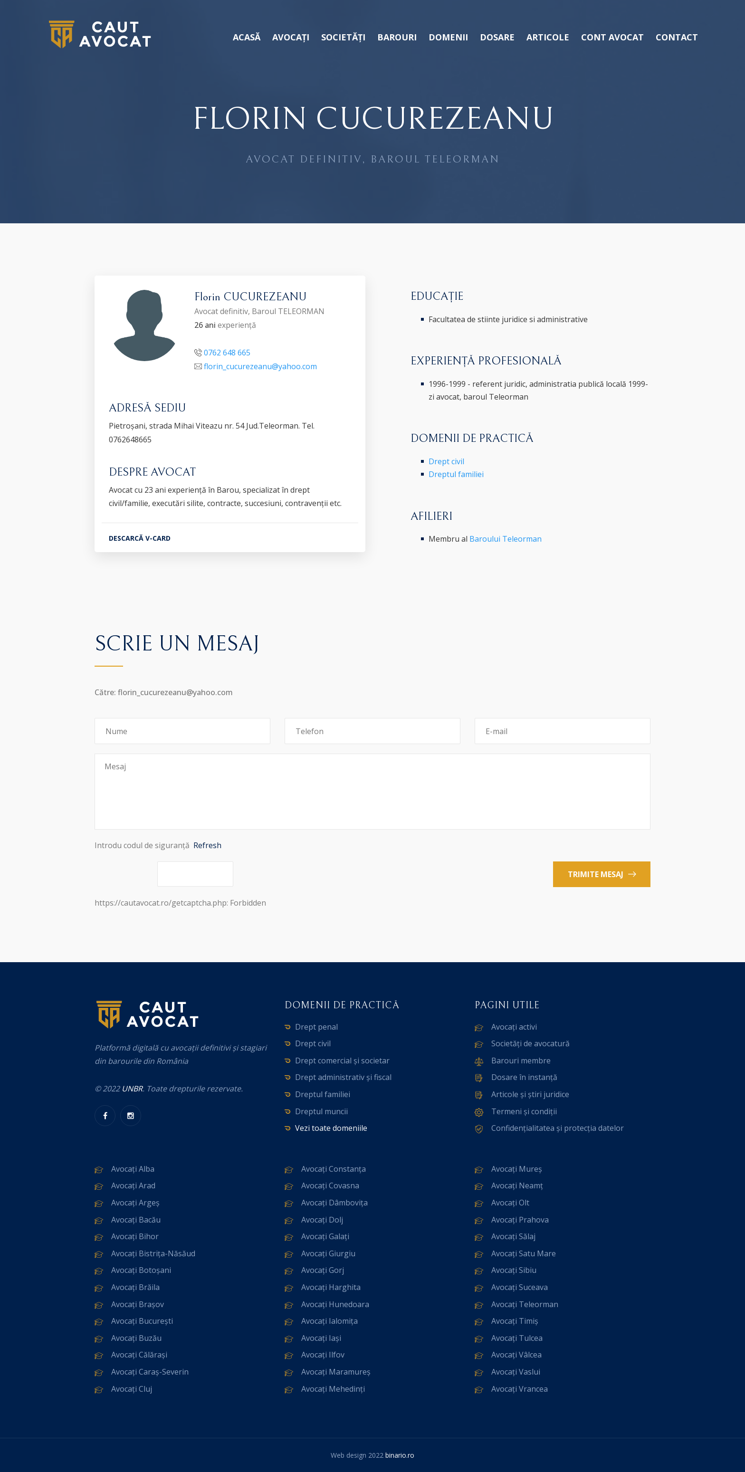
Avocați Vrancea (519, 1389)
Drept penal (316, 1027)
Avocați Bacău (136, 1219)
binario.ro (399, 1455)
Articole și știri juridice (530, 1094)
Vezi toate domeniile (331, 1128)
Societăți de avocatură (530, 1043)
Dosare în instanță (524, 1077)
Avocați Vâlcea (516, 1354)
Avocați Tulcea (517, 1338)
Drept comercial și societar (342, 1060)
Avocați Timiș (514, 1321)
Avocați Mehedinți (333, 1389)
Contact (677, 37)
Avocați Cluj (131, 1389)
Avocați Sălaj (513, 1236)
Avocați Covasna (330, 1185)
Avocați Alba (132, 1169)
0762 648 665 (227, 352)
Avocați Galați (325, 1236)
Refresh (207, 845)
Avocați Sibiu (513, 1270)
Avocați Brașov (137, 1304)
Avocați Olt (510, 1202)
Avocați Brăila (135, 1287)
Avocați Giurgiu (328, 1253)
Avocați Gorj (322, 1270)
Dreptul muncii (321, 1111)
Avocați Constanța (333, 1169)
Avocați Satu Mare (523, 1253)
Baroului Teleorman (505, 539)
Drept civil (446, 461)
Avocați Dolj (322, 1219)
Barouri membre (521, 1060)
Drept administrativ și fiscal (343, 1077)
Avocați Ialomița (329, 1321)
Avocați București (142, 1321)
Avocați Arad (133, 1185)
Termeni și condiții (524, 1111)
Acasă (246, 37)
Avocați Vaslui (515, 1372)
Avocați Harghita (331, 1287)
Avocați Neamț (517, 1185)
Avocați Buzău (136, 1338)
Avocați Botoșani (141, 1270)
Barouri (397, 37)
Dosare (497, 37)
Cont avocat (612, 37)
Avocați (290, 37)
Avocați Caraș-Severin (150, 1372)
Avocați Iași (321, 1338)
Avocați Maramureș (336, 1372)
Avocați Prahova (520, 1219)
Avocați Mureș (516, 1169)
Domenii (448, 37)
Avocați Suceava (519, 1287)
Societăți (343, 37)
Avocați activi (514, 1027)
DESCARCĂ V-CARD (140, 538)
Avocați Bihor (135, 1236)
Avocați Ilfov (322, 1354)
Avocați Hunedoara (335, 1304)
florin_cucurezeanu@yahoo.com (260, 366)
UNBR (132, 1088)
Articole (547, 37)
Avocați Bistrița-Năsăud (153, 1253)
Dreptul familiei (456, 474)
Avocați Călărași (139, 1354)
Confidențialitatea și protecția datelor (557, 1128)
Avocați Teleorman (524, 1304)
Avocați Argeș (135, 1202)
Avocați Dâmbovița (334, 1202)
